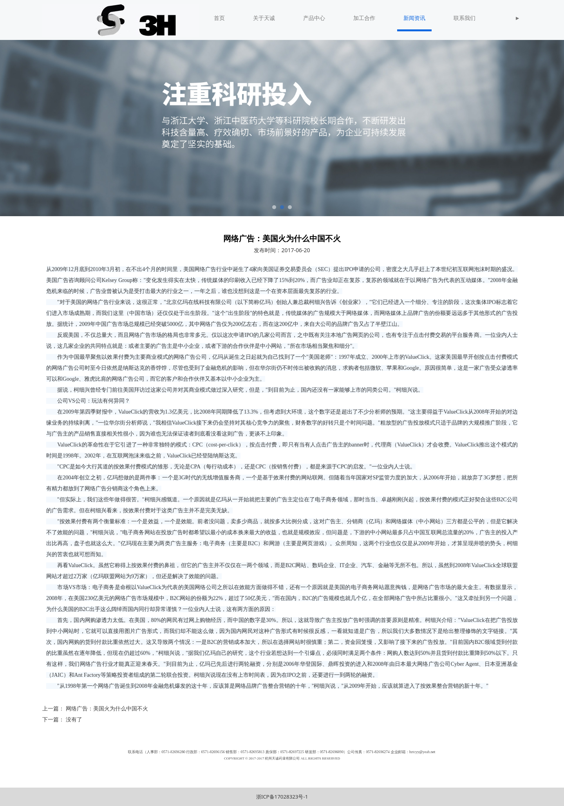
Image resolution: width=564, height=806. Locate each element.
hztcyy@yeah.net (354, 755)
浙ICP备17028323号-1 (282, 796)
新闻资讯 (414, 18)
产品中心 (314, 18)
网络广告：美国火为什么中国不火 (107, 708)
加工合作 (364, 18)
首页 (219, 18)
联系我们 (464, 18)
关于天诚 (264, 18)
